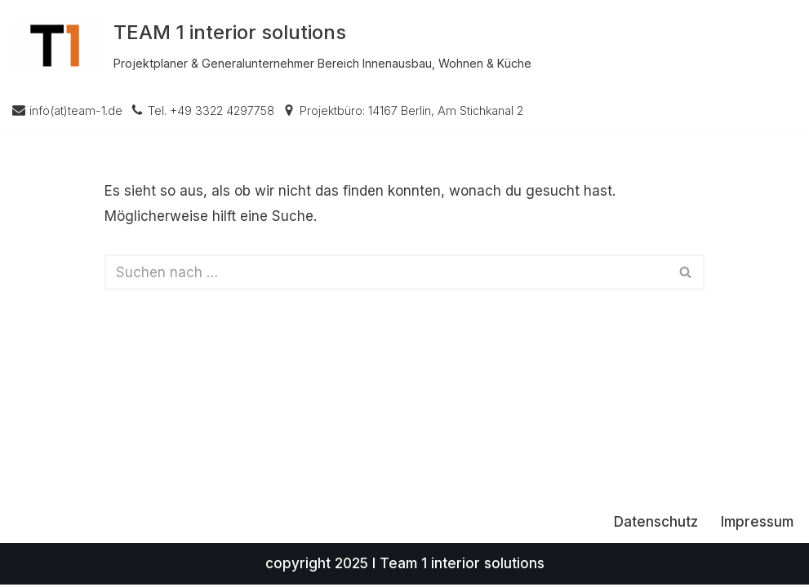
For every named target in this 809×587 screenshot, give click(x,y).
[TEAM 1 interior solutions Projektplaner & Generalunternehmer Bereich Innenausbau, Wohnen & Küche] (271, 46)
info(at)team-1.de (75, 110)
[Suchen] (386, 272)
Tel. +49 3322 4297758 (211, 110)
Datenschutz (656, 524)
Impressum (757, 524)
